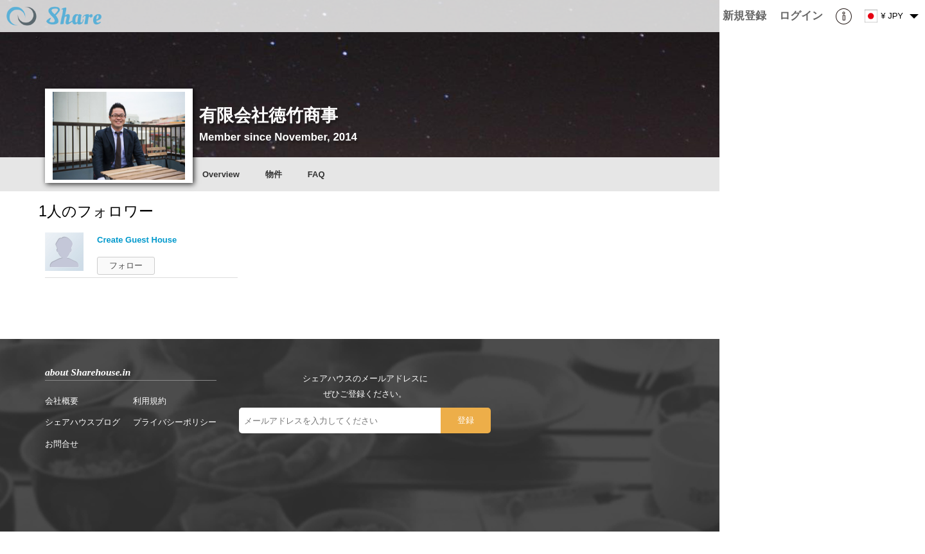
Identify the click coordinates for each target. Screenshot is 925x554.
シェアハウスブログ (82, 422)
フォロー (126, 265)
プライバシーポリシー (174, 422)
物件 (273, 174)
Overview (221, 174)
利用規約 (149, 401)
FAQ (316, 174)
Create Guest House (137, 240)
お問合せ (61, 444)
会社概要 (61, 401)
